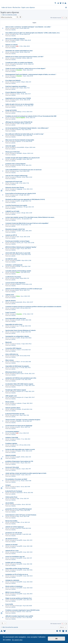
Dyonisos (18, 141)
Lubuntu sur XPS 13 (11, 235)
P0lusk (18, 361)
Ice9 (17, 88)
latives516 (18, 534)
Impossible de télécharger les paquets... (17, 366)
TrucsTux (18, 218)
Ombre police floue (11, 497)
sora (17, 28)
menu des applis (10, 146)
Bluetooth (8, 342)
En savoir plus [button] (17, 640)
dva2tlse (18, 504)
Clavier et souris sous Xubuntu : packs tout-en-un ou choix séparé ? (25, 68)
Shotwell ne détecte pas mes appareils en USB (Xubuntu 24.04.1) (25, 199)
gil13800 (18, 260)
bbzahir (18, 474)
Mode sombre (9, 402)
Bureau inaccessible (11, 521)
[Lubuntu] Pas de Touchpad (13, 491)
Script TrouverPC (10, 312)
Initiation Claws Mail (11, 437)
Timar (17, 510)
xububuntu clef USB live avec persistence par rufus (20, 378)
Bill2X (17, 40)
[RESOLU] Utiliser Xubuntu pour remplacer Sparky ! (21, 247)
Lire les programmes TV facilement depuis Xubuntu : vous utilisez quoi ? (27, 128)
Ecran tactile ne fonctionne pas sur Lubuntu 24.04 (20, 193)
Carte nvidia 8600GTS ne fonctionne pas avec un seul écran (23, 169)
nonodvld (18, 611)
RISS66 (18, 266)
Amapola (18, 451)
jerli (17, 46)
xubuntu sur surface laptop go (14, 527)
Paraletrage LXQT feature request (15, 390)
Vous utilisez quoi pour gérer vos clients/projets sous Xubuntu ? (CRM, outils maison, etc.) (32, 33)
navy (17, 171)
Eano (17, 52)
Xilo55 (18, 123)
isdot (17, 236)
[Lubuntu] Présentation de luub (14, 413)
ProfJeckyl (18, 111)
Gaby (17, 516)
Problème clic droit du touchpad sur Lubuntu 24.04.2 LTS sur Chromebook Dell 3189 (30, 116)
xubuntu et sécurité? (11, 544)
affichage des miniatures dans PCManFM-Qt (18, 122)
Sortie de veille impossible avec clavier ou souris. (20, 449)
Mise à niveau (9, 360)
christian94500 (20, 147)
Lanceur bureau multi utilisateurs (15, 283)
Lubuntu (13, 89)
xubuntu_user (19, 242)
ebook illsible (9, 503)
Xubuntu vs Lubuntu (11, 44)
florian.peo (19, 605)
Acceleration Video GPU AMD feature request (19, 384)
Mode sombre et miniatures (13, 586)
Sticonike (18, 177)
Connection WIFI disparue (13, 348)
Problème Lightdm (11, 443)
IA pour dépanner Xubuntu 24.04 (15, 92)
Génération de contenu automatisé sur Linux (19, 50)
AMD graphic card (11, 396)
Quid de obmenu (10, 300)
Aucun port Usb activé (12, 467)
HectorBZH (19, 153)
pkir (17, 195)
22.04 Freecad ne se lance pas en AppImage (18, 425)
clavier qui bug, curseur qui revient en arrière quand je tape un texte (25, 473)
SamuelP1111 (19, 540)
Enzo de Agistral (20, 117)
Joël (17, 183)
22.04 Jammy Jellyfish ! (12, 431)
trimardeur (19, 70)
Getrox (18, 486)
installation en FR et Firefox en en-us (16, 574)
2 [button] (64, 18)
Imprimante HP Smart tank (13, 181)
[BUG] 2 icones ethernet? (12, 592)
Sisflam (18, 439)
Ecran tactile (9, 604)
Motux (18, 272)
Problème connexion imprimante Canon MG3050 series (22, 610)
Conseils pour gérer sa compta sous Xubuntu (19, 62)
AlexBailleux (19, 207)
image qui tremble (11, 110)
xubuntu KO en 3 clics (12, 550)
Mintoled (18, 409)
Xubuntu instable (10, 455)
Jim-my (18, 480)
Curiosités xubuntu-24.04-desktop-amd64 (18, 271)
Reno (17, 278)
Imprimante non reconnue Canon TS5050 (18, 98)
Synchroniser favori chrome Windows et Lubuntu (20, 330)
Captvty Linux (9, 294)
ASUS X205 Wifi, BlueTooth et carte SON (17, 253)
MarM (17, 308)
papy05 (18, 457)
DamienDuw (19, 64)
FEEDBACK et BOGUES (12, 580)
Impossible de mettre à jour (13, 324)
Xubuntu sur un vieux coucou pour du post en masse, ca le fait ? (24, 56)
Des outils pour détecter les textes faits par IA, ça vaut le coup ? (24, 134)
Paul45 (18, 224)
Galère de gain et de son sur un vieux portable (19, 104)
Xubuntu (13, 29)
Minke (18, 463)
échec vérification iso (11, 354)
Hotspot (8, 485)
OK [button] (56, 638)
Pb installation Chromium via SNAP (16, 479)
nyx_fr (18, 326)
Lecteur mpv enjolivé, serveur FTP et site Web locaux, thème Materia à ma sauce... (30, 217)
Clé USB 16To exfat (11, 259)
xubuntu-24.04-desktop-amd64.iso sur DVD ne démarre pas (23, 288)
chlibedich (19, 421)
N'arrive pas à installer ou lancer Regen (17, 241)
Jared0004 (19, 135)
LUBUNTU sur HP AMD (12, 211)
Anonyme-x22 (19, 385)
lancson (18, 254)
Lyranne (18, 82)
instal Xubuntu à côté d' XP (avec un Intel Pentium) (20, 515)
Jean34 (18, 201)
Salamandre (19, 492)
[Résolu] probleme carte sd (13, 372)
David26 (18, 165)
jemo (17, 99)
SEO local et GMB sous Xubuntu (15, 39)
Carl (17, 445)
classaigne (19, 159)
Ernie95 (18, 320)
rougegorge (19, 189)
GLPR (17, 355)
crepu (17, 498)
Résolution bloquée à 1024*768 (15, 229)
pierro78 (18, 528)
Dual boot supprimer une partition (15, 86)
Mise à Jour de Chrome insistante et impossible (19, 140)
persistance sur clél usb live (13, 533)
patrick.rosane (20, 373)
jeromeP (18, 379)
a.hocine (18, 349)
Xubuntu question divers (12, 408)
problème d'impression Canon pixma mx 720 (19, 461)
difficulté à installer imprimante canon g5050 (19, 616)
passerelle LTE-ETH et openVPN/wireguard (18, 509)
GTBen (18, 522)
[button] (67, 18)
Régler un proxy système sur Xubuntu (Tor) (18, 598)
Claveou (18, 343)
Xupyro (18, 248)
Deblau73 (18, 284)
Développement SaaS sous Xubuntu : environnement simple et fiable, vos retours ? (30, 74)
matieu (18, 94)
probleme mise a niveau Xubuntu (15, 163)
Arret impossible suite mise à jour (15, 318)
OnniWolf (18, 58)
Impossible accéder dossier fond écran (17, 568)
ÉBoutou (18, 468)
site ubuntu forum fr (11, 538)
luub (17, 415)
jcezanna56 (19, 302)
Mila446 (18, 129)
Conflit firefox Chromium (13, 277)
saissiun (18, 213)
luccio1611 (18, 230)
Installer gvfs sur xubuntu (13, 562)
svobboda (19, 403)
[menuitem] (55, 3)
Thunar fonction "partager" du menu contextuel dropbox (22, 419)
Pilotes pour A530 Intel (12, 152)
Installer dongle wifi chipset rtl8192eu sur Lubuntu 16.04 (22, 158)
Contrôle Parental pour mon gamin (16, 205)
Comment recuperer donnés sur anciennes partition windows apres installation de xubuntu (33, 306)
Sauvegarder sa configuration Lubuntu (17, 336)
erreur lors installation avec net (15, 556)
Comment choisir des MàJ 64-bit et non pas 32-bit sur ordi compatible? (27, 223)
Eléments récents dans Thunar (14, 187)
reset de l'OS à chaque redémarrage (16, 175)
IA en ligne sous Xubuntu (13, 80)
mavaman (19, 617)
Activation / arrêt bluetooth (13, 265)
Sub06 (18, 332)
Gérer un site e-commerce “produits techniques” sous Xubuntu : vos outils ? (28, 27)
